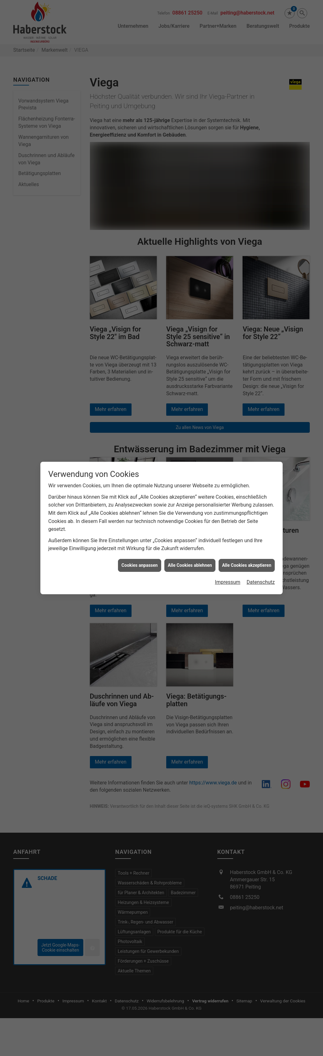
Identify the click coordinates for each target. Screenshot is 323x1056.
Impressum (227, 551)
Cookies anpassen (139, 534)
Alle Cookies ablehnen (190, 534)
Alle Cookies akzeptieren (246, 534)
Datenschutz (261, 551)
